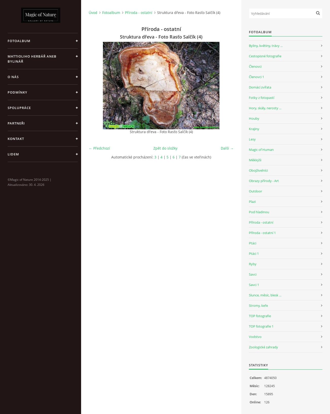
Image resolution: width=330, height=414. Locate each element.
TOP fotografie (260, 316)
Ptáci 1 (254, 253)
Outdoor (255, 191)
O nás (13, 77)
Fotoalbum (19, 41)
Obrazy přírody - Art (264, 180)
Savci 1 (254, 284)
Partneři (16, 123)
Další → (227, 148)
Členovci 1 (256, 77)
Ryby (252, 264)
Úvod (93, 12)
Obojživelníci (258, 170)
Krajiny (254, 129)
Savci (252, 274)
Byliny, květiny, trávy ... (266, 45)
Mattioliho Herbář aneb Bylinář (32, 59)
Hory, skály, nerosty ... (265, 108)
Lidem (13, 154)
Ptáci (252, 243)
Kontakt (16, 138)
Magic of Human (261, 149)
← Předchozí (99, 148)
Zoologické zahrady (263, 347)
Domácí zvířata (260, 87)
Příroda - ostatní (138, 12)
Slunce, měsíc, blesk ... (265, 295)
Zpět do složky (165, 148)
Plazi (252, 201)
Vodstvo (255, 336)
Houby (254, 118)
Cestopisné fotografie (265, 56)
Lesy (252, 139)
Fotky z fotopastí (261, 97)
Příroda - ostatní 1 (262, 232)
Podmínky (17, 92)
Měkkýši (255, 160)
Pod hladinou (259, 212)
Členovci (255, 66)
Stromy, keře (258, 305)
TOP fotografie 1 (261, 326)
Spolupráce (19, 107)
